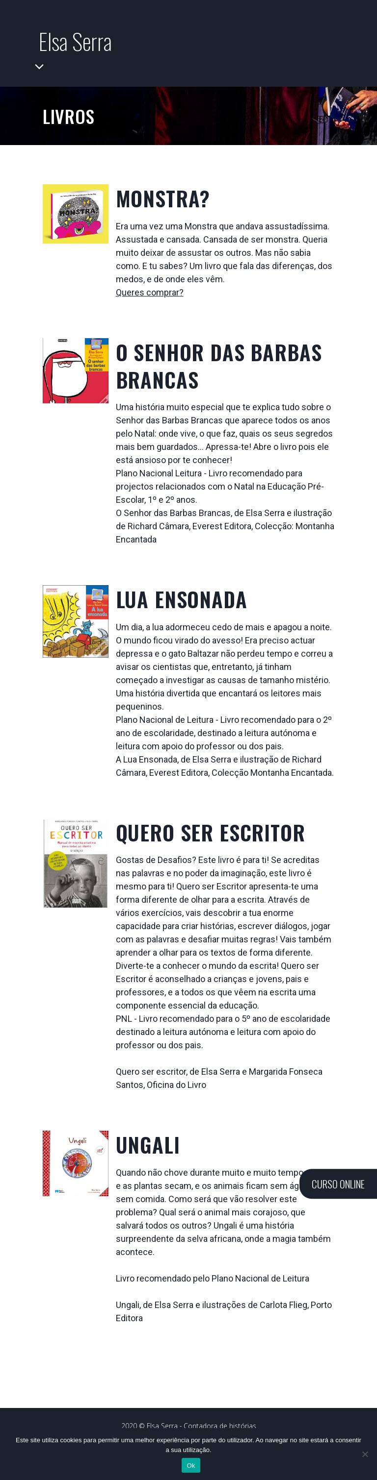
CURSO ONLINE (338, 1183)
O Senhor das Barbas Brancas (219, 370)
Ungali (148, 1150)
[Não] (365, 1454)
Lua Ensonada (181, 604)
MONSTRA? (163, 203)
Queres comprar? (150, 297)
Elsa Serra (79, 40)
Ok (191, 1465)
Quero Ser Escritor (210, 837)
